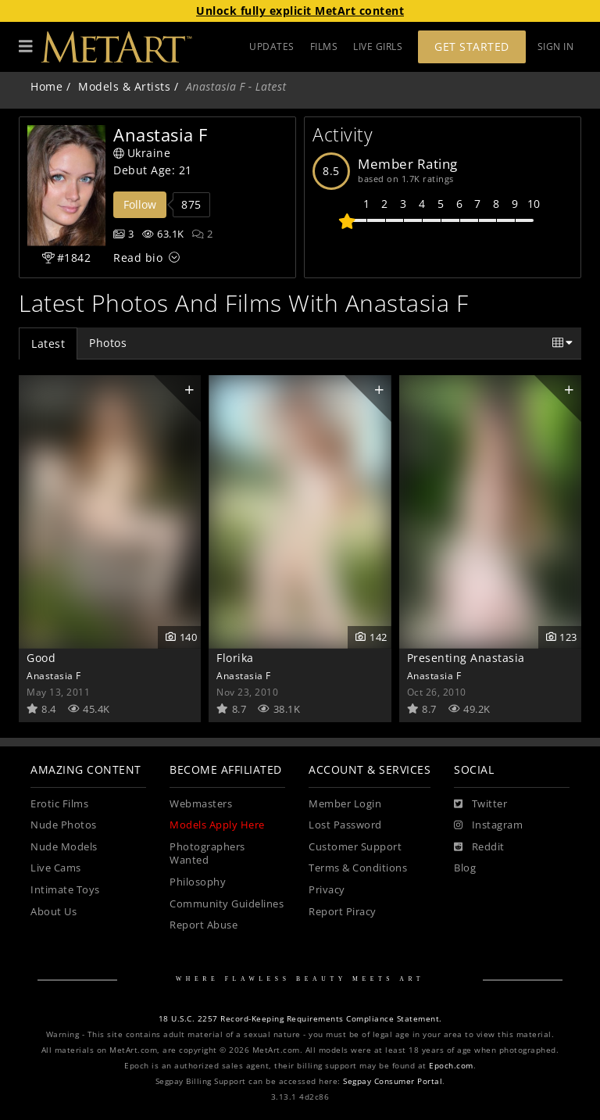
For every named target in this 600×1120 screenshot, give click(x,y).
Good (41, 657)
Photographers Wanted (207, 854)
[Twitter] (480, 804)
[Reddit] (479, 847)
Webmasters (201, 803)
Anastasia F (54, 675)
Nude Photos (63, 825)
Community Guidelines (227, 904)
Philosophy (198, 882)
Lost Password (345, 825)
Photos (108, 342)
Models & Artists (124, 86)
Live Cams (55, 868)
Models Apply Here (217, 825)
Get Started (471, 46)
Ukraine (141, 152)
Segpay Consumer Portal (392, 1081)
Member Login (345, 803)
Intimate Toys (65, 889)
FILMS (324, 46)
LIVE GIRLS (377, 46)
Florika (235, 657)
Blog (465, 868)
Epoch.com (451, 1066)
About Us (53, 911)
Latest (48, 343)
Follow (139, 204)
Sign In (556, 46)
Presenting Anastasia (466, 657)
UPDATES (272, 46)
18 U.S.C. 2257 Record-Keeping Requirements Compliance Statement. (300, 1019)
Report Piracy (343, 911)
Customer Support (355, 846)
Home (46, 86)
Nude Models (64, 846)
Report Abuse (204, 925)
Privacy (327, 889)
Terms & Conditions (358, 868)
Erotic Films (59, 803)
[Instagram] (488, 825)
